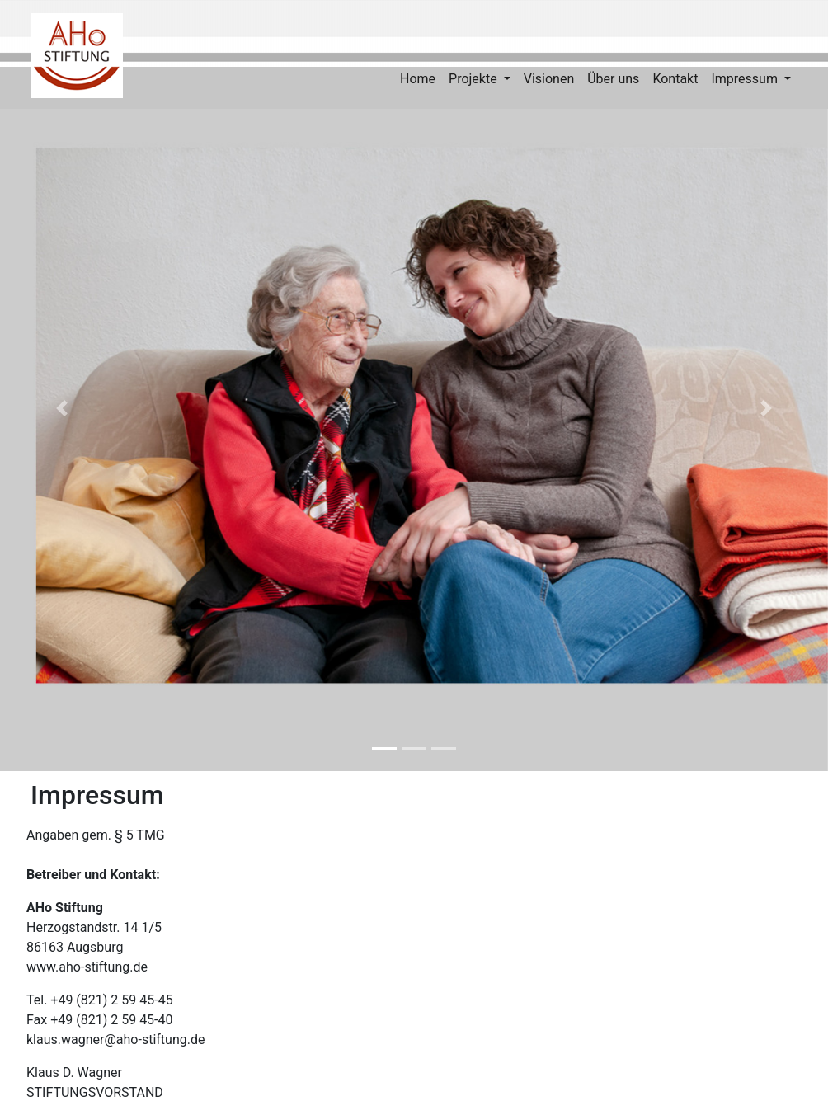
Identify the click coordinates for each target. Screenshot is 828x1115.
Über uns (613, 79)
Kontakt (675, 79)
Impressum (745, 79)
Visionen (549, 79)
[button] (62, 408)
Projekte (475, 79)
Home (417, 79)
